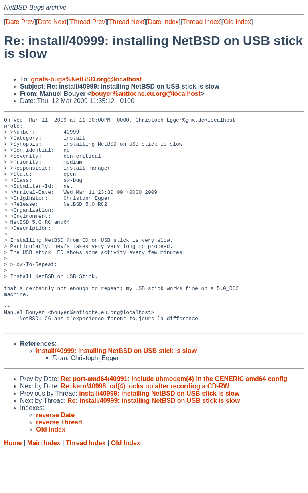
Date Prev (20, 21)
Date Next (52, 21)
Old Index (237, 21)
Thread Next (126, 21)
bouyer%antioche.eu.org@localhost (146, 93)
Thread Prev (87, 21)
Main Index (44, 485)
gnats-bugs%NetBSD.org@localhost (86, 79)
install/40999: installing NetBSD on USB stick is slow (116, 393)
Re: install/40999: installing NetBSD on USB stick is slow (153, 442)
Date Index (163, 21)
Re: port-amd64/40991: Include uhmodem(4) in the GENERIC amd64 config (174, 421)
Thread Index (201, 21)
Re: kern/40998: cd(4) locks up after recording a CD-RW (145, 428)
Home (13, 485)
